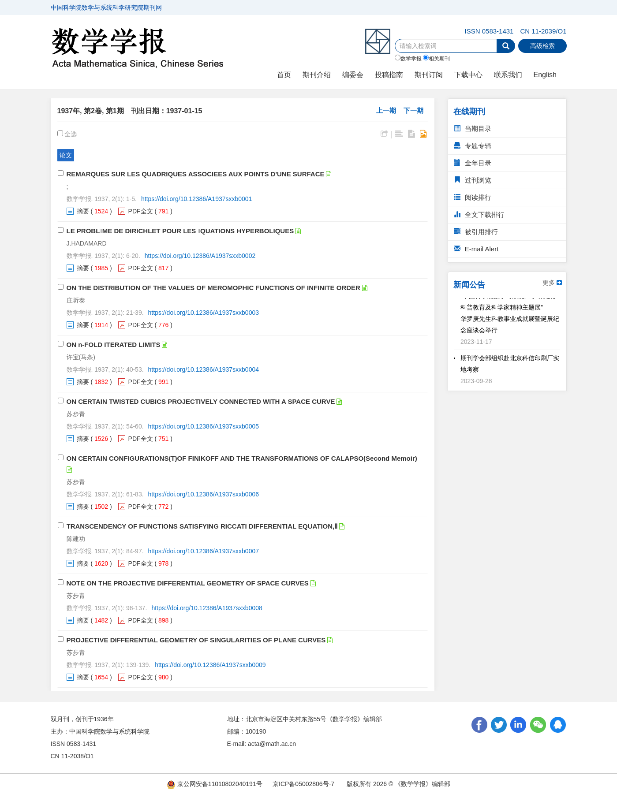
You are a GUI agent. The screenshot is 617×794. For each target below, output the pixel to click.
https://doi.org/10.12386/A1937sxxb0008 (206, 607)
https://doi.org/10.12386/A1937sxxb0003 (203, 312)
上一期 (386, 110)
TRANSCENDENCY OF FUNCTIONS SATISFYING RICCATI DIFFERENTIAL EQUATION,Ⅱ (202, 526)
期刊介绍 (317, 74)
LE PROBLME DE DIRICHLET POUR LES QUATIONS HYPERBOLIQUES (180, 231)
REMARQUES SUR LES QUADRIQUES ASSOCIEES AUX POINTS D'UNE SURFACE (196, 174)
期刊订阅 (429, 74)
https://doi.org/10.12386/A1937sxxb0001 (196, 198)
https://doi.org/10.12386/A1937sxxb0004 (203, 369)
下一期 (413, 110)
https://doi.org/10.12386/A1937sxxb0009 (210, 664)
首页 (284, 74)
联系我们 (508, 74)
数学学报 (408, 58)
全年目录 (472, 163)
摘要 (83, 211)
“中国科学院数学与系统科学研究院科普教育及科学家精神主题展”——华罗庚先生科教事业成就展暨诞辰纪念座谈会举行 (509, 315)
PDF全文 (140, 211)
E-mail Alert (476, 249)
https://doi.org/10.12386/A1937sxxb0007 (203, 551)
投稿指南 (389, 74)
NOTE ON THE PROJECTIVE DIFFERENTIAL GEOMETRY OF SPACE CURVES (188, 583)
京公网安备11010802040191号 (214, 783)
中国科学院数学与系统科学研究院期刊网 (106, 7)
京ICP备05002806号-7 (303, 783)
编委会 (352, 74)
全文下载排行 (479, 214)
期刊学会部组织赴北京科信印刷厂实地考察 (509, 366)
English (545, 74)
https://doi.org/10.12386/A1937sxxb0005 (203, 426)
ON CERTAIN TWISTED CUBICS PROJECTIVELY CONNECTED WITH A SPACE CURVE (201, 401)
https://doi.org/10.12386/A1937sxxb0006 (203, 494)
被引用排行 (476, 231)
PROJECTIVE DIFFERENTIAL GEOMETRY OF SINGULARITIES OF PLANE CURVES (196, 640)
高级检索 (542, 45)
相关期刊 (436, 58)
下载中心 (468, 74)
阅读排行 (472, 197)
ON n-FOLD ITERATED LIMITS (114, 344)
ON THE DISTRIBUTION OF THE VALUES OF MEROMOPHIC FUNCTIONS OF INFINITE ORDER (213, 287)
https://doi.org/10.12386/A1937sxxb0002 (200, 255)
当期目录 (472, 128)
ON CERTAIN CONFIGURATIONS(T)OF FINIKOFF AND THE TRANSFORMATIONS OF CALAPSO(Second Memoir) (242, 458)
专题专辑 (472, 145)
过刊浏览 (472, 180)
